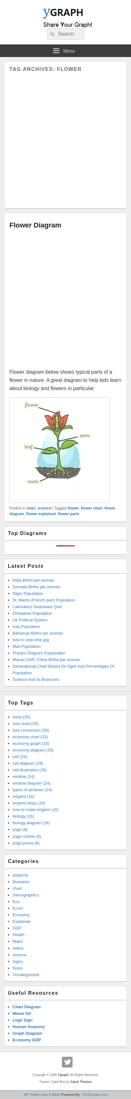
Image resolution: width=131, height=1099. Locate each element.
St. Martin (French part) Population (44, 600)
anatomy (20, 875)
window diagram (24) (32, 783)
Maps (18, 941)
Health (19, 934)
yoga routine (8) (27, 836)
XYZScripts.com (95, 1094)
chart (30, 508)
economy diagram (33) (33, 750)
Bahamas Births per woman (38, 633)
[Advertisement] (65, 138)
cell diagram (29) (28, 763)
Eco (16, 901)
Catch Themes (81, 1082)
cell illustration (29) (29, 770)
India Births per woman (33, 580)
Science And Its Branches (36, 679)
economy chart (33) (30, 736)
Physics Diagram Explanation (39, 653)
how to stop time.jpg (31, 639)
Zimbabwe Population (32, 613)
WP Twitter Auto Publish (42, 1094)
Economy (21, 914)
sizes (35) (21, 717)
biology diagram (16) (31, 822)
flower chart (91, 508)
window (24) (24, 776)
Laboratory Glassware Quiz (37, 606)
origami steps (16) (29, 803)
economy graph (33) (31, 743)
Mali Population (27, 646)
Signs (18, 961)
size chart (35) (25, 723)
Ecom (18, 908)
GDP (17, 928)
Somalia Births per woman (36, 586)
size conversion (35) (31, 730)
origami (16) (23, 796)
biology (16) (23, 816)
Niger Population (28, 593)
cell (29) (20, 756)
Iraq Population (26, 626)
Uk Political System (30, 620)
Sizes (18, 968)
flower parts (68, 514)
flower (73, 508)
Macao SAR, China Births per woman (46, 659)
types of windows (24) (32, 789)
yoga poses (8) (26, 843)
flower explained (41, 514)
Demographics (26, 895)
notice (18, 948)
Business (21, 881)
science (44, 508)
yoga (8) (20, 829)
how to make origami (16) (36, 809)
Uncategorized (26, 974)
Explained (21, 921)
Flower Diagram (35, 225)
